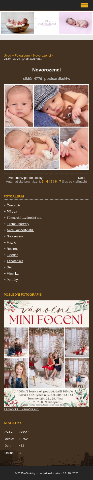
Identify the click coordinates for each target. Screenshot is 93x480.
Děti (9, 267)
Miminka (13, 273)
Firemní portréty (18, 224)
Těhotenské (15, 261)
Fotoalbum (22, 55)
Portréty (12, 280)
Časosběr (13, 205)
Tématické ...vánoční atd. (24, 218)
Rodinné (13, 249)
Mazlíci (12, 242)
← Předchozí (13, 178)
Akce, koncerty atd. (20, 230)
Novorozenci (42, 55)
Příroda (12, 211)
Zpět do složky (32, 178)
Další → (83, 178)
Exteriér (12, 255)
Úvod (7, 55)
